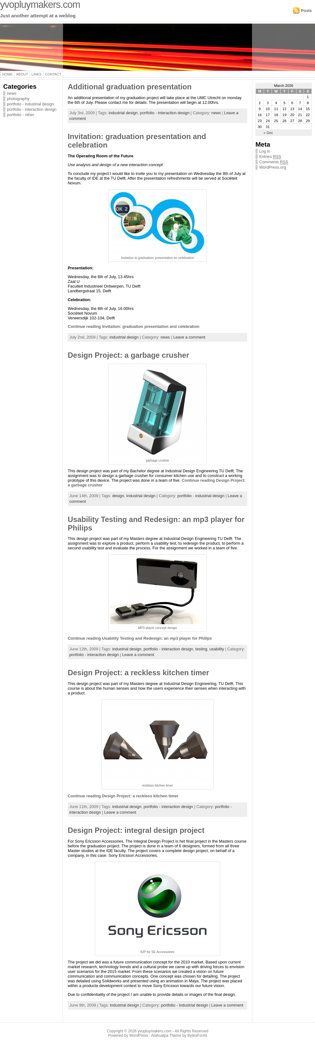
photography (18, 98)
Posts (306, 10)
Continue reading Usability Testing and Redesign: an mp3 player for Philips (140, 638)
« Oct (268, 133)
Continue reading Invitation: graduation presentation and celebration (133, 326)
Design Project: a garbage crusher (128, 355)
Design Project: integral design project (136, 830)
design (118, 495)
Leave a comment (189, 337)
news (11, 93)
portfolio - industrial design (30, 104)
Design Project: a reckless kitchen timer (138, 673)
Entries (270, 156)
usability (216, 649)
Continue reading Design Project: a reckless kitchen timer (123, 796)
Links (37, 74)
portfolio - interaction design (31, 109)
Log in (264, 151)
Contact (53, 74)
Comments (273, 162)
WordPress (138, 1035)
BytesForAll (197, 1035)
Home (7, 74)
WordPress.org (272, 167)
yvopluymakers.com (154, 1031)
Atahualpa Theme (166, 1035)
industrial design (123, 112)
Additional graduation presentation (130, 87)
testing (201, 649)
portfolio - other (20, 114)
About (22, 74)
